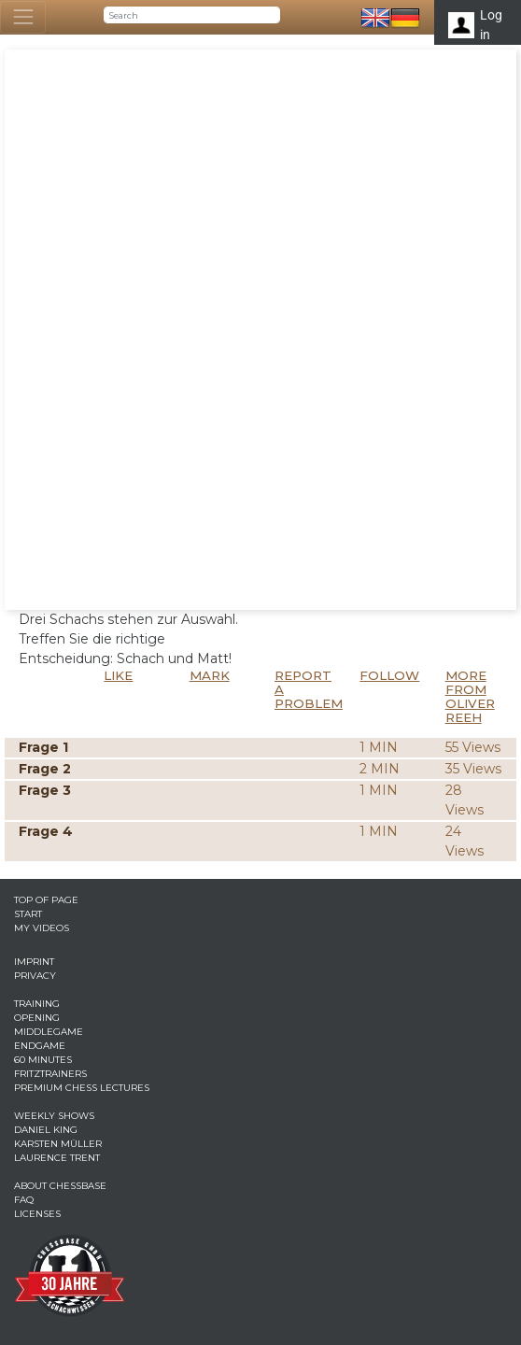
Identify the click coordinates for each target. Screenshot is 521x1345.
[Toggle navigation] (23, 17)
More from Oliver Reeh (470, 696)
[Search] (192, 15)
